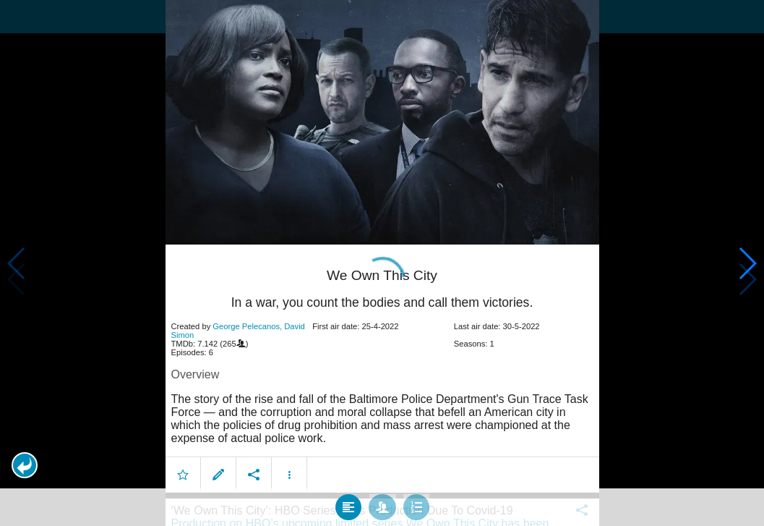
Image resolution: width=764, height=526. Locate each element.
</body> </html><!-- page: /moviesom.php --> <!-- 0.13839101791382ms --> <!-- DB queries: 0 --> (382, 263)
